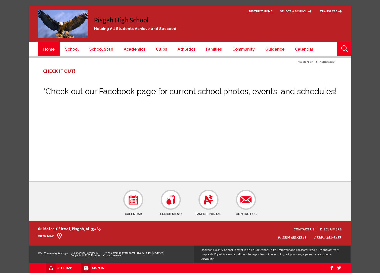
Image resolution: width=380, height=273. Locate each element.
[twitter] (339, 268)
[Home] (49, 49)
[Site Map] (52, 267)
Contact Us (303, 229)
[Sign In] (87, 268)
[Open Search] (344, 49)
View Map (46, 236)
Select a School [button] (293, 11)
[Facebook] (330, 268)
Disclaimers (331, 229)
